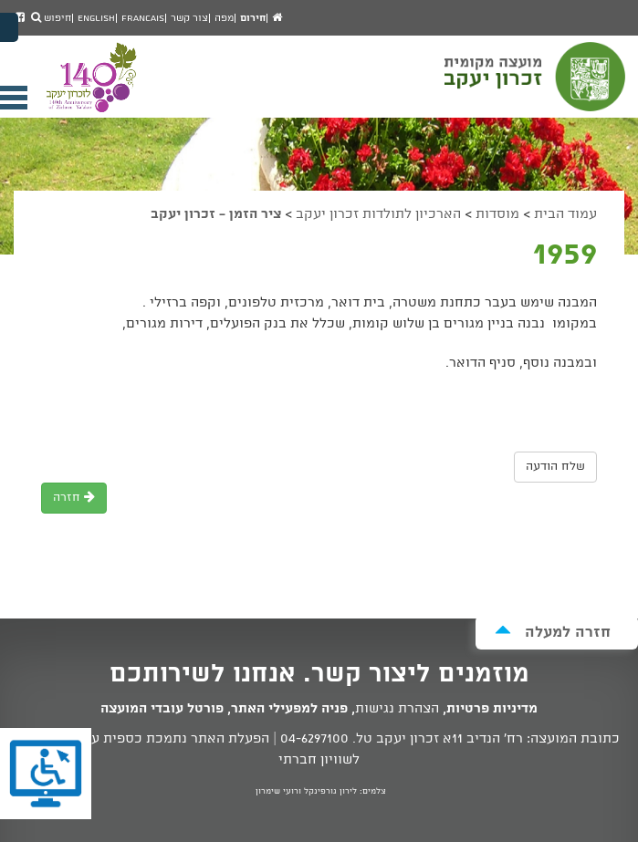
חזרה (74, 497)
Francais (142, 18)
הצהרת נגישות (397, 709)
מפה (224, 18)
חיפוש (51, 18)
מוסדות (497, 214)
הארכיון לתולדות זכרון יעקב (378, 214)
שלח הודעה (555, 466)
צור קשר (189, 18)
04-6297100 (314, 739)
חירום (253, 18)
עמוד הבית (565, 214)
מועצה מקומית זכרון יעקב (537, 84)
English (96, 18)
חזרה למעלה (553, 631)
